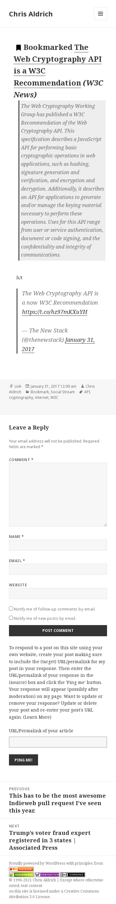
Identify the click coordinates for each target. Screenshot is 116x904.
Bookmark (40, 392)
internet (42, 397)
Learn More (37, 717)
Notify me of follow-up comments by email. (55, 609)
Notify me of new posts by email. (45, 618)
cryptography (21, 397)
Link (18, 386)
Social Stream (63, 392)
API (87, 392)
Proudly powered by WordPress (37, 863)
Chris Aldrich (31, 13)
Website (18, 585)
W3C (54, 397)
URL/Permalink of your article (41, 731)
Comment (21, 459)
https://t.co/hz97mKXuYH (54, 311)
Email (17, 560)
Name (16, 536)
